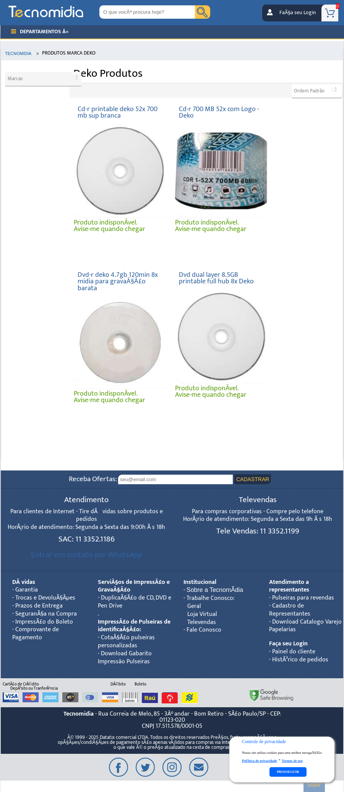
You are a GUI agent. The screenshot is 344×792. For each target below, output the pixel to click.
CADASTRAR (252, 479)
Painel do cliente (293, 652)
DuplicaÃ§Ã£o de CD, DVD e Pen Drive (134, 602)
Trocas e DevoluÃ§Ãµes (45, 598)
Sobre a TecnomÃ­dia (215, 590)
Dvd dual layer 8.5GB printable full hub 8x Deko (216, 278)
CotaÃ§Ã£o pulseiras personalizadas (126, 641)
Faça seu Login (288, 643)
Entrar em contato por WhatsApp (86, 554)
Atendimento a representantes (289, 586)
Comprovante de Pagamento (35, 633)
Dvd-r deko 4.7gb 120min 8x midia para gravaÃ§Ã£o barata (118, 281)
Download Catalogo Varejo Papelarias (305, 626)
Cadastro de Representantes (289, 610)
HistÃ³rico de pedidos (300, 660)
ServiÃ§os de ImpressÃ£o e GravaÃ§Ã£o (134, 586)
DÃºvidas (23, 582)
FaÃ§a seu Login (297, 12)
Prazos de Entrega (39, 606)
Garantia (26, 590)
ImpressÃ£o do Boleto (44, 622)
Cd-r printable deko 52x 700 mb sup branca (117, 112)
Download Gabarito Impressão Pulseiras (125, 657)
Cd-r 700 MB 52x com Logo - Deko (219, 112)
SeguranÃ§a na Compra (46, 614)
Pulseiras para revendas (303, 598)
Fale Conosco (204, 630)
